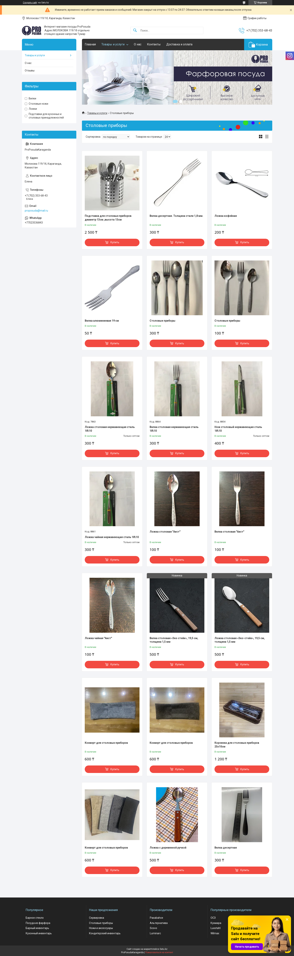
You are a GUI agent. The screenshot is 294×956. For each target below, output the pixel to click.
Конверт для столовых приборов (106, 742)
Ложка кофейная (225, 215)
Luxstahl (215, 928)
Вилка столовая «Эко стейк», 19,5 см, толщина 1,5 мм (174, 640)
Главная (90, 44)
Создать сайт (30, 2)
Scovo (153, 928)
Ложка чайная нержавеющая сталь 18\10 (112, 537)
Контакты (154, 44)
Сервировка (96, 917)
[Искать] (135, 30)
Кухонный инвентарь (39, 933)
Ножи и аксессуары (101, 928)
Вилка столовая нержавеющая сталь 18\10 (174, 428)
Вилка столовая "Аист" (229, 531)
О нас (137, 44)
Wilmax (215, 933)
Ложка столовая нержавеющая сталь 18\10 (110, 428)
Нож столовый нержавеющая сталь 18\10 (238, 428)
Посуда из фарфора (38, 922)
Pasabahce (156, 917)
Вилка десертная (225, 847)
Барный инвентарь (37, 928)
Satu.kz (163, 949)
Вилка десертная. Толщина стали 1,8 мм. (176, 215)
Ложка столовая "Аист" (165, 531)
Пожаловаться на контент (159, 952)
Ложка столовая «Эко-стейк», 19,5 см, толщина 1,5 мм (239, 640)
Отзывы (29, 70)
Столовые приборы (162, 320)
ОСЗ (213, 917)
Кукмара (216, 922)
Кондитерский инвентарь (105, 933)
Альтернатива (159, 922)
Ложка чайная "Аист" (98, 638)
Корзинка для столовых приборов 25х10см (236, 744)
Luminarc (155, 933)
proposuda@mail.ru (36, 210)
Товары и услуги (112, 44)
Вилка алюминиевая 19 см (102, 320)
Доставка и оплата (179, 44)
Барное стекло (35, 917)
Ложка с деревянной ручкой (168, 847)
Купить (114, 242)
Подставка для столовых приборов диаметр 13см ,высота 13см (108, 217)
